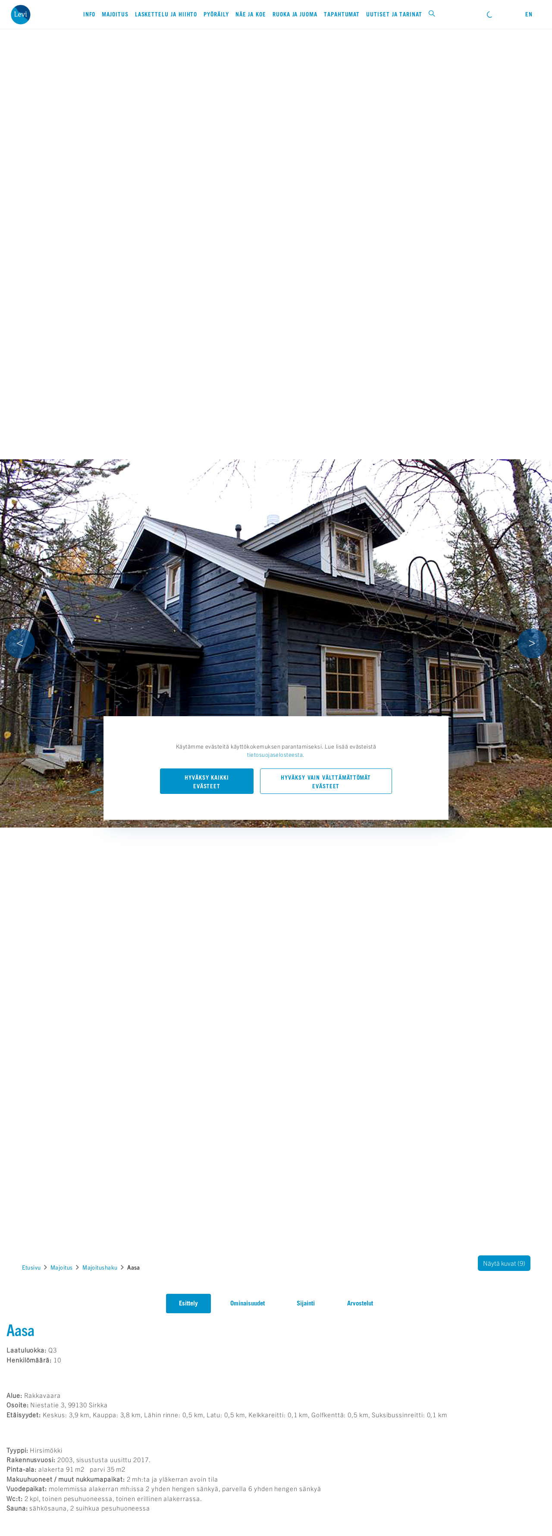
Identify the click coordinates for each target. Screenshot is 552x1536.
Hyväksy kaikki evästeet (207, 782)
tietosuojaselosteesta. (275, 754)
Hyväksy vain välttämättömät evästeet (326, 782)
